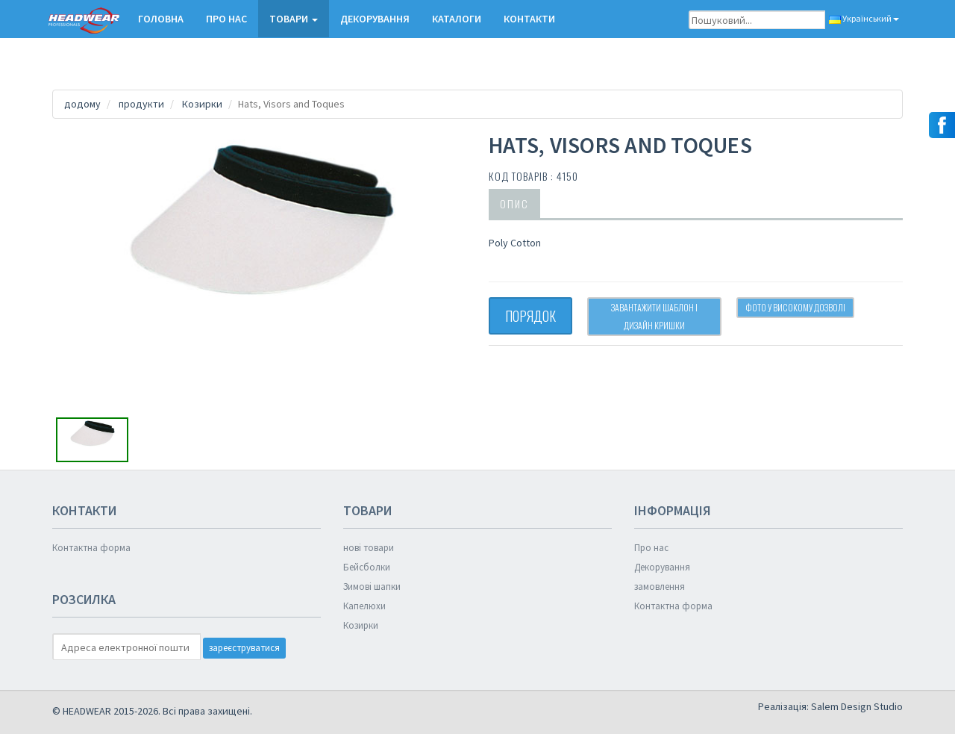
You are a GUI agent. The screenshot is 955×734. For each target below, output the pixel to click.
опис (514, 203)
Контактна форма (91, 547)
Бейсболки (366, 567)
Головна (161, 18)
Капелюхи (364, 606)
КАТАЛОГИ (456, 18)
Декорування (375, 18)
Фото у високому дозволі (795, 307)
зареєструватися (244, 647)
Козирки (202, 104)
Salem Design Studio (857, 706)
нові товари (368, 547)
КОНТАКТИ (529, 18)
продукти (141, 104)
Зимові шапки (372, 586)
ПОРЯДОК (530, 316)
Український (864, 18)
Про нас (226, 18)
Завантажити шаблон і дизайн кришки (654, 316)
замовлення (659, 586)
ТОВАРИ (293, 18)
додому (82, 104)
